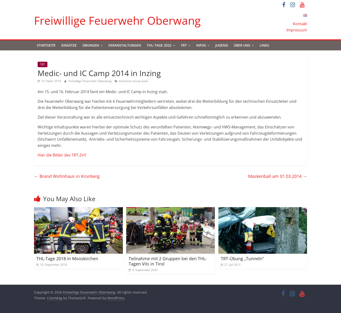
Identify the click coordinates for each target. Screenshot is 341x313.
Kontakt (300, 23)
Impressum (296, 30)
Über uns (242, 45)
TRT (184, 45)
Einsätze (69, 45)
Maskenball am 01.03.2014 (277, 176)
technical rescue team (133, 81)
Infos (201, 45)
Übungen (90, 45)
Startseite (46, 45)
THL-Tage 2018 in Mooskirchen (67, 258)
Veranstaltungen (124, 45)
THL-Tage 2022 (159, 45)
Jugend (221, 45)
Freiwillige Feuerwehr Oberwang (117, 20)
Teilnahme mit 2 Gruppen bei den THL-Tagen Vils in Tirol (168, 261)
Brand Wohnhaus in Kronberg (67, 176)
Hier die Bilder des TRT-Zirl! (62, 155)
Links (264, 45)
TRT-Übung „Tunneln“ (242, 258)
